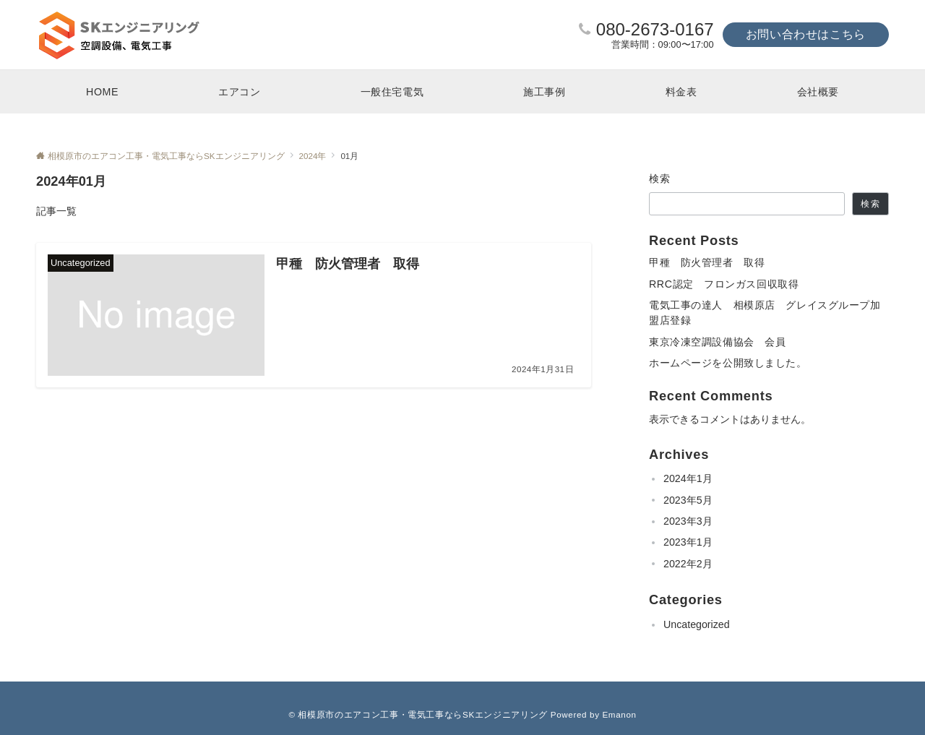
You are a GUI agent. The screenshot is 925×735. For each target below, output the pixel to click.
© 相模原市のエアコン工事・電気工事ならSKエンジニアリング (418, 714)
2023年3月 (688, 521)
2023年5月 (688, 500)
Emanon (619, 714)
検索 (660, 178)
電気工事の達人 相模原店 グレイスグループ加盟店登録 (765, 312)
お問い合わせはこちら (806, 34)
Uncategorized (696, 624)
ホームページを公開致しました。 (728, 363)
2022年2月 (688, 563)
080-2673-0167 (655, 29)
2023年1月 (688, 542)
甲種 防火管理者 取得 (707, 262)
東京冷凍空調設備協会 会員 (717, 342)
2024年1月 (688, 478)
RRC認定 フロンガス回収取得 (724, 284)
